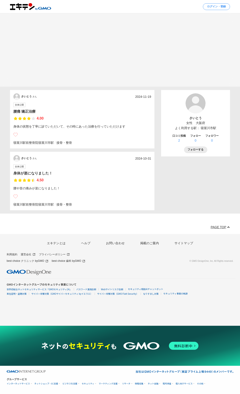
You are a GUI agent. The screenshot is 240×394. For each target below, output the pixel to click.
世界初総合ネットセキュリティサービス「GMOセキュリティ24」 (39, 289)
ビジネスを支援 (69, 383)
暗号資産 (167, 383)
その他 (200, 383)
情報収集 (139, 383)
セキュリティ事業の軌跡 (175, 293)
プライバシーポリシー (54, 254)
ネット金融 (153, 383)
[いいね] (15, 134)
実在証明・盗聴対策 (17, 293)
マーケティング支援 (108, 383)
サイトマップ (183, 243)
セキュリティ (88, 383)
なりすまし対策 (151, 293)
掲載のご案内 (149, 243)
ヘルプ (85, 243)
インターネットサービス (18, 383)
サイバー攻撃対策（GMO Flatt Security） (117, 293)
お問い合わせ (115, 243)
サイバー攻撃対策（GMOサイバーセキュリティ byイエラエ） (61, 293)
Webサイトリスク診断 (112, 289)
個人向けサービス (184, 383)
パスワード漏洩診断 (86, 289)
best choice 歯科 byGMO (69, 261)
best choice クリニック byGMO (27, 261)
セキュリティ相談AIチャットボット (145, 289)
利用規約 (12, 254)
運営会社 (28, 254)
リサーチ (126, 383)
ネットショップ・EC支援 (46, 383)
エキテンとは (56, 243)
